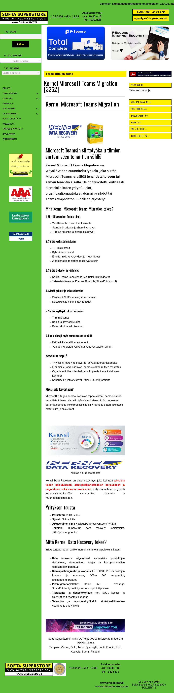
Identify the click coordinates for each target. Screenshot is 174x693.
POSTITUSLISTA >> (139, 109)
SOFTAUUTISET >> (139, 129)
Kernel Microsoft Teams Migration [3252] (80, 86)
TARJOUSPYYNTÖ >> (139, 115)
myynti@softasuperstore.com (150, 18)
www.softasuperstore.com (111, 686)
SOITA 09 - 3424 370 (151, 11)
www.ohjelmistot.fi (112, 682)
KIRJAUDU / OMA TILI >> (141, 102)
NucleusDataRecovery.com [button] (92, 523)
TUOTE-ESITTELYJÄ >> (140, 136)
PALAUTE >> (136, 122)
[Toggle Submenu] (37, 93)
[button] (76, 43)
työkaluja (85, 485)
